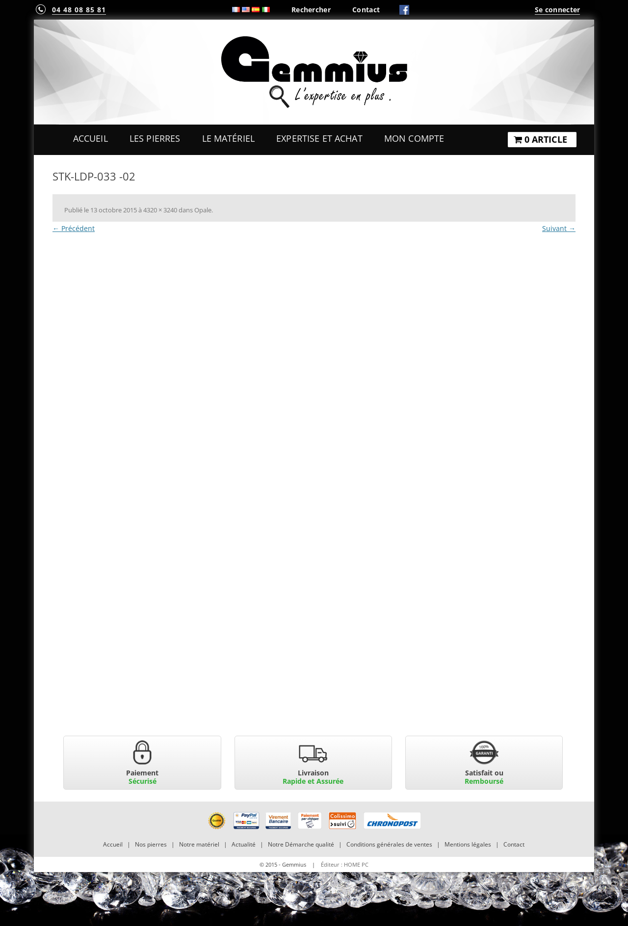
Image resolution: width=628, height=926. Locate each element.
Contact (366, 9)
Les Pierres (155, 138)
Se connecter (557, 9)
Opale (202, 210)
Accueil (90, 138)
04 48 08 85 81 (79, 9)
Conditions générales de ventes (389, 844)
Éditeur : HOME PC (344, 864)
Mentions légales (468, 844)
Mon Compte (414, 138)
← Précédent (73, 228)
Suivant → (559, 228)
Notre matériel (199, 844)
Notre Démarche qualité (301, 844)
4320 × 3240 (160, 210)
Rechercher (311, 9)
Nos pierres (151, 844)
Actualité (244, 844)
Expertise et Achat (319, 138)
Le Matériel (228, 138)
